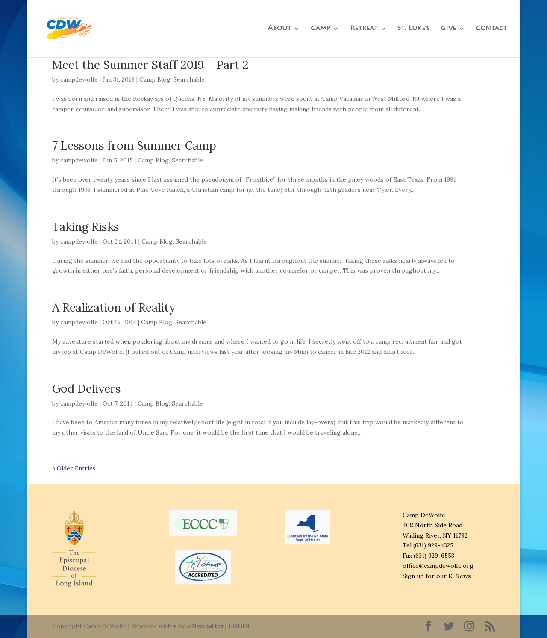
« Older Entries (74, 468)
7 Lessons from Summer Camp (134, 145)
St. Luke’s (413, 29)
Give (448, 29)
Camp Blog (155, 79)
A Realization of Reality (114, 307)
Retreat (364, 29)
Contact (491, 29)
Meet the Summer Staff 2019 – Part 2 (150, 64)
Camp (320, 29)
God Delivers (86, 388)
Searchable (189, 79)
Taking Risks (85, 226)
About (279, 29)
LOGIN (238, 626)
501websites (205, 626)
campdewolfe (79, 79)
